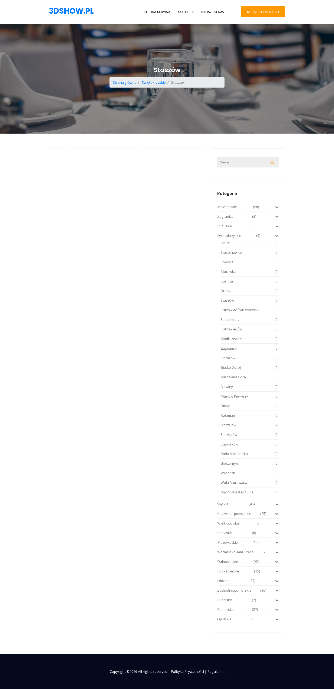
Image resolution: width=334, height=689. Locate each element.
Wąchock (250, 473)
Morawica (250, 271)
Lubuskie (248, 226)
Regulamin (216, 671)
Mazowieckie (248, 542)
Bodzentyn (250, 463)
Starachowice (250, 252)
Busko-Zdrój (250, 367)
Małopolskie (248, 206)
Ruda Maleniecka (250, 453)
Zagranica (248, 216)
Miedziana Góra (250, 377)
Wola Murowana (250, 482)
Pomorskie (248, 609)
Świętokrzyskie (154, 82)
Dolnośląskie (248, 561)
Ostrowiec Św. (250, 329)
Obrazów (250, 357)
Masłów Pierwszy (250, 396)
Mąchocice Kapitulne (250, 492)
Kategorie (185, 12)
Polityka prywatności (187, 671)
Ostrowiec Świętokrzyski (250, 310)
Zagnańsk (250, 348)
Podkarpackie (248, 571)
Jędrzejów (250, 425)
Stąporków (250, 444)
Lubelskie (248, 600)
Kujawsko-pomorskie (248, 513)
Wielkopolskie (248, 523)
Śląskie (248, 504)
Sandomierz (250, 319)
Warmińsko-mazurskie (248, 552)
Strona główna (157, 12)
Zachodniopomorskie (248, 590)
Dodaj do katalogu (263, 12)
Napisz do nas (212, 12)
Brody (250, 290)
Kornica (250, 281)
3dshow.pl (71, 11)
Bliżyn (250, 405)
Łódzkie (248, 580)
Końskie (250, 262)
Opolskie (248, 619)
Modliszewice (250, 338)
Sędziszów (250, 434)
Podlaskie (248, 532)
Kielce (250, 242)
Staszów (250, 300)
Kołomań (250, 415)
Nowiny (250, 386)
